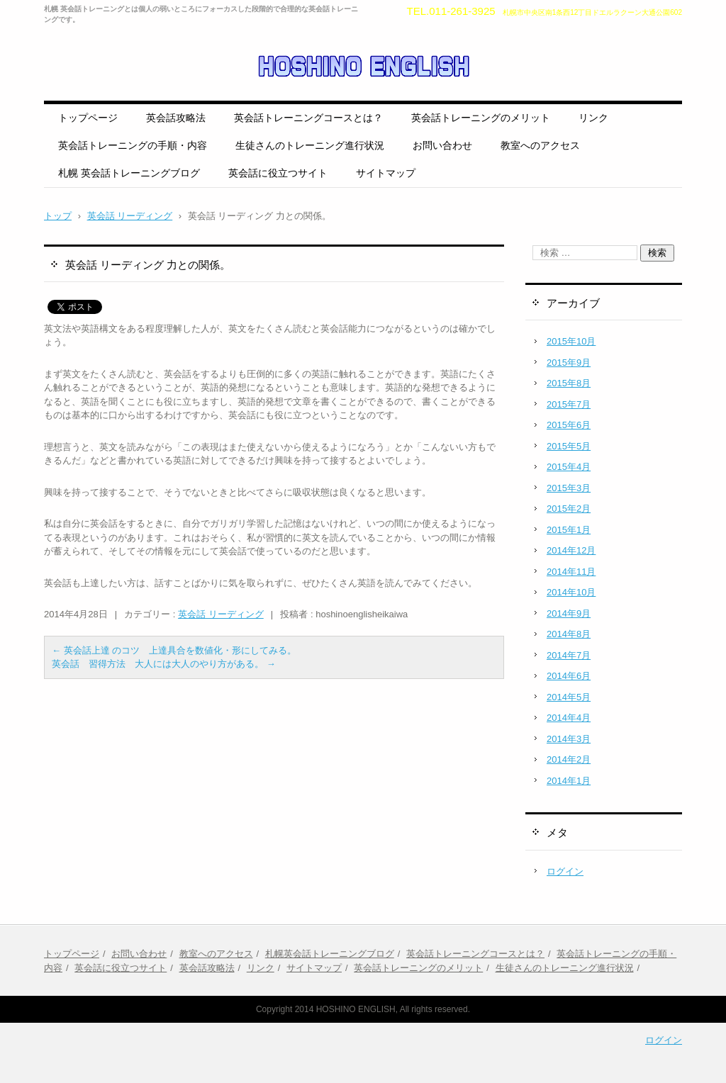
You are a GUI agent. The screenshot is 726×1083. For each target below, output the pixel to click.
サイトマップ (385, 173)
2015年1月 (569, 529)
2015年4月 (569, 466)
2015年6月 (569, 425)
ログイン (565, 871)
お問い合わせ (442, 145)
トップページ (88, 117)
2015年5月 (569, 446)
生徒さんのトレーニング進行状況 (309, 145)
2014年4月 (569, 717)
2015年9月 (569, 362)
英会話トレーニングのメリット (480, 117)
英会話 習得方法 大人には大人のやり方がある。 (164, 663)
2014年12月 (571, 550)
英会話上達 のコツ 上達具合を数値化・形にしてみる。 (174, 650)
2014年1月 (569, 780)
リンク (593, 117)
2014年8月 (569, 634)
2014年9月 (569, 613)
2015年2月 (569, 508)
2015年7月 (569, 404)
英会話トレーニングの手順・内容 (132, 145)
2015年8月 (569, 383)
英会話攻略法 (176, 117)
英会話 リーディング (221, 614)
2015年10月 (571, 341)
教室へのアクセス (540, 145)
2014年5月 (569, 697)
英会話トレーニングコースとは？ (308, 117)
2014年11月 (571, 571)
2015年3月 (569, 488)
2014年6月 (569, 675)
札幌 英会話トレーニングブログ (129, 173)
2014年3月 (569, 739)
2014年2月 (569, 759)
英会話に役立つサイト (278, 173)
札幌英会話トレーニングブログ (329, 953)
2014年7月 (569, 655)
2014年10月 (571, 592)
